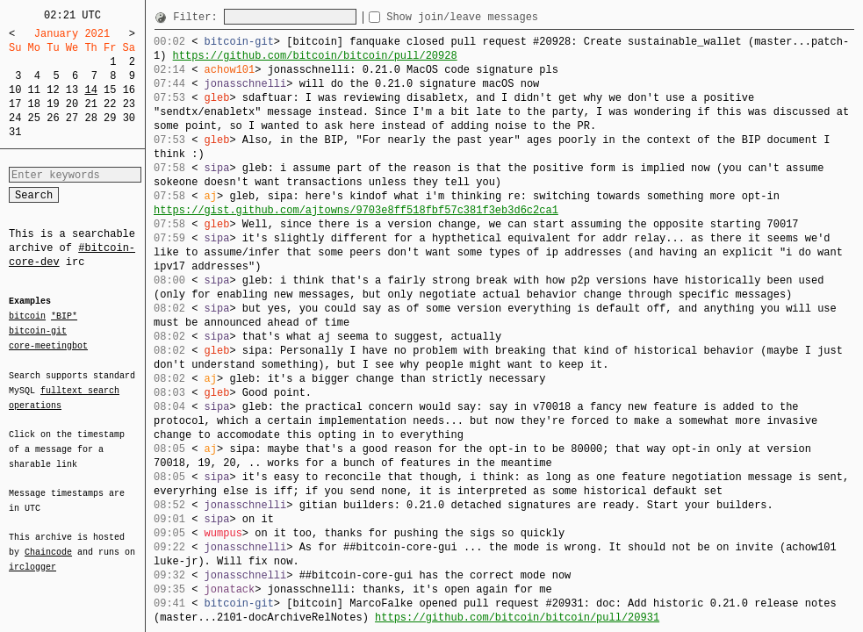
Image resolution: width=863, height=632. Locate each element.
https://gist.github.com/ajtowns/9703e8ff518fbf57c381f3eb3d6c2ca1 (356, 210)
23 (129, 104)
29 (110, 118)
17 (15, 104)
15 (110, 90)
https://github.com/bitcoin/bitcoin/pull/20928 (315, 55)
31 (15, 132)
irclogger (32, 555)
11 (34, 90)
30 (129, 118)
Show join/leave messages (494, 17)
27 (72, 118)
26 (53, 118)
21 (90, 104)
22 (110, 104)
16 (129, 90)
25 (34, 118)
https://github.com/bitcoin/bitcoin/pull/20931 (517, 617)
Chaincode (48, 541)
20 (72, 104)
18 (34, 104)
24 (15, 118)
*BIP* (64, 317)
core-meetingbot (48, 345)
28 (90, 118)
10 (15, 90)
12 (53, 90)
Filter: (198, 17)
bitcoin (27, 317)
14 (90, 90)
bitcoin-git (38, 331)
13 (72, 90)
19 (53, 104)
